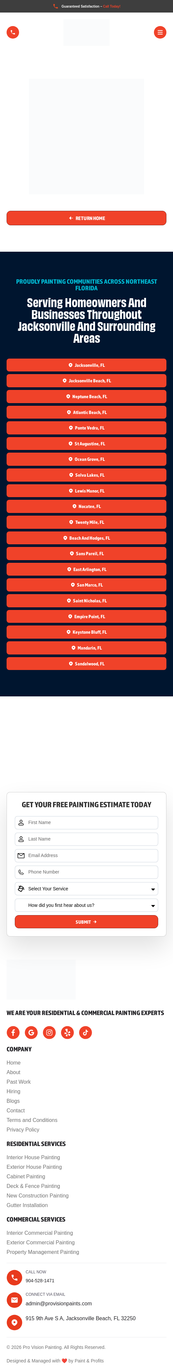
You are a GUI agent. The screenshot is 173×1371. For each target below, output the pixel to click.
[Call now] (14, 1278)
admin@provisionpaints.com (59, 1303)
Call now (36, 1272)
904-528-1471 (40, 1280)
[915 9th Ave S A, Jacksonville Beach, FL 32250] (86, 762)
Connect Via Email (45, 1294)
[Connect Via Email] (14, 1300)
